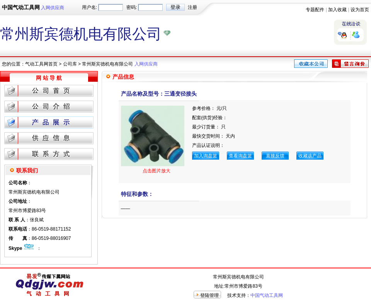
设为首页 (360, 9)
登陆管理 (209, 295)
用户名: (89, 7)
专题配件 (315, 9)
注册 (192, 7)
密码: (131, 7)
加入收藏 (337, 9)
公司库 (70, 64)
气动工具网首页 (41, 64)
